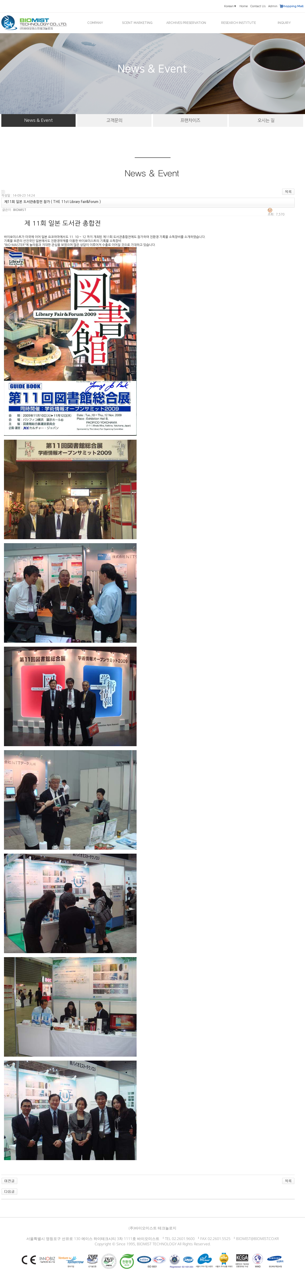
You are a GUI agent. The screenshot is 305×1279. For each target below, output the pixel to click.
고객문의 (114, 120)
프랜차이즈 (190, 120)
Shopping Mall (292, 6)
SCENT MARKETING (137, 23)
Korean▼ (230, 6)
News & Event (38, 120)
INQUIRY (284, 23)
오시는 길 (266, 120)
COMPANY (95, 23)
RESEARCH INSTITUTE (238, 23)
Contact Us (257, 6)
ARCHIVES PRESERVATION (186, 23)
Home (243, 6)
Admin (272, 6)
